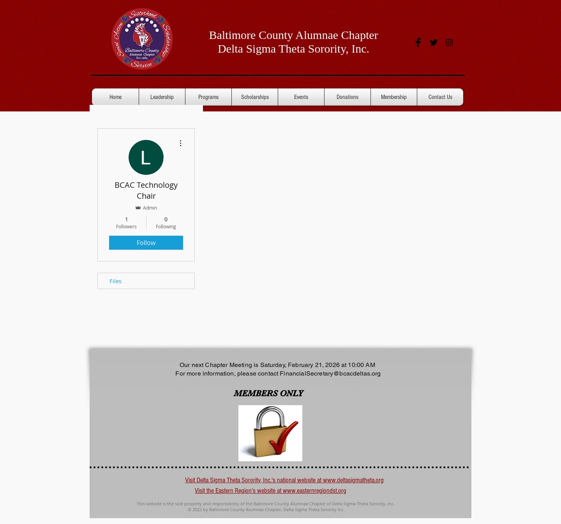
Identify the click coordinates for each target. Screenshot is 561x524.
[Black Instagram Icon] (449, 42)
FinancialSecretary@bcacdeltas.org (330, 373)
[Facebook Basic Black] (418, 42)
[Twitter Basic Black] (433, 42)
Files (115, 281)
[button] (394, 97)
